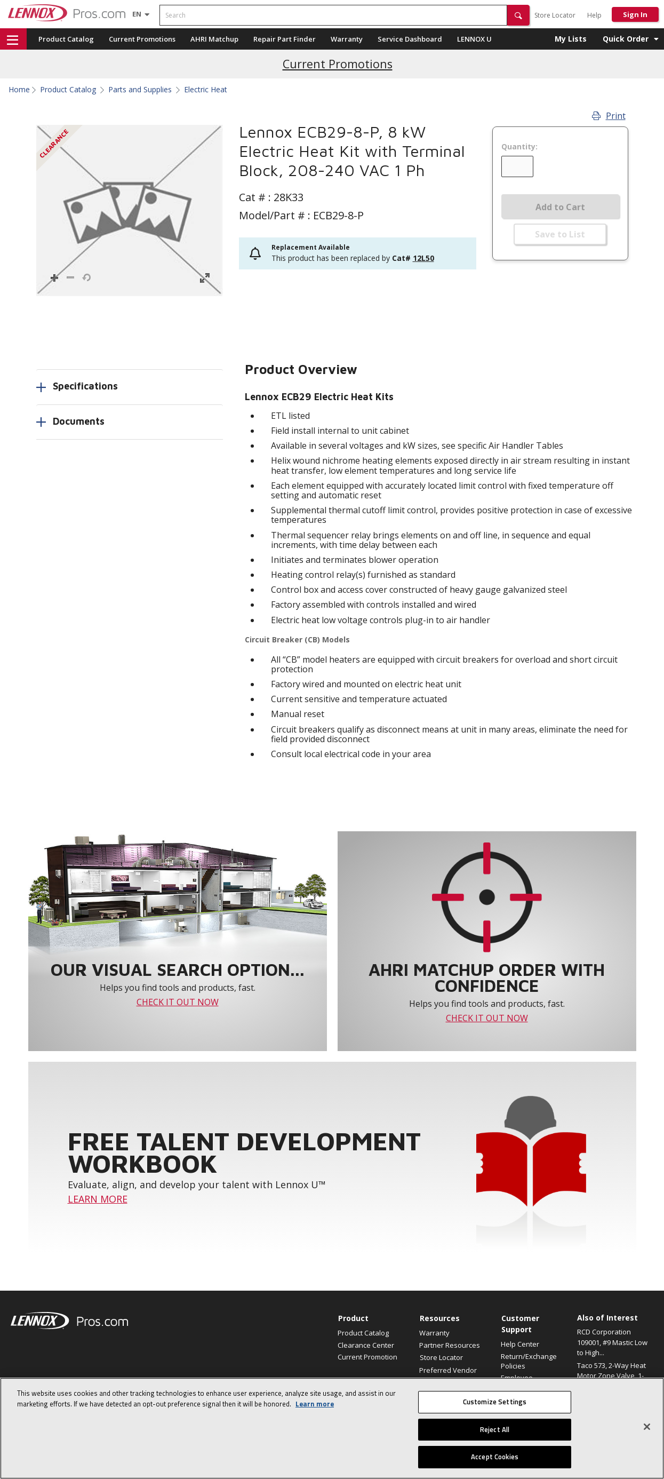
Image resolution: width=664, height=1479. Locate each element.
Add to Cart (560, 207)
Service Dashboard (410, 39)
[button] (518, 15)
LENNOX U (474, 39)
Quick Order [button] (626, 39)
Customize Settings (494, 1401)
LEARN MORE (97, 1199)
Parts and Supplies (140, 89)
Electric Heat (205, 89)
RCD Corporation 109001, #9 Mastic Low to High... (612, 1342)
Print (609, 116)
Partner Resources (449, 1345)
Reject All (494, 1429)
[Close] (647, 1426)
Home (19, 89)
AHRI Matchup (214, 39)
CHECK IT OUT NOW (178, 1002)
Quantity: (519, 147)
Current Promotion (367, 1357)
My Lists (571, 39)
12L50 (423, 258)
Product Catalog (66, 39)
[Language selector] (136, 13)
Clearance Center (366, 1345)
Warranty (347, 39)
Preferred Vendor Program (448, 1375)
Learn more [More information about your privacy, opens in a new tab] (314, 1403)
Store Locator (554, 15)
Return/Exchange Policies (529, 1361)
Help (594, 15)
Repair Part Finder (284, 39)
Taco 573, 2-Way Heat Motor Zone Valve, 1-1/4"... (611, 1376)
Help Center (520, 1344)
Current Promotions (142, 39)
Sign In (635, 14)
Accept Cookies (494, 1456)
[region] (332, 1428)
